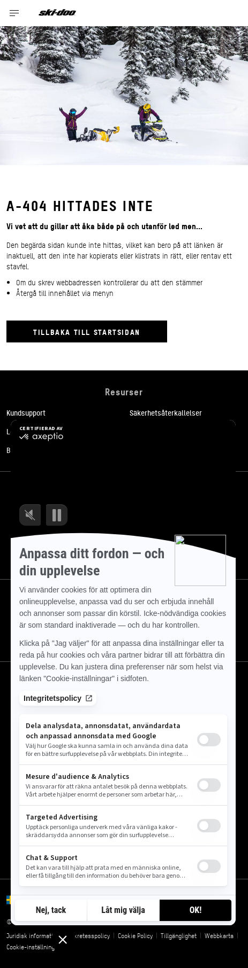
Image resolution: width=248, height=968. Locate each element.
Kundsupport (26, 412)
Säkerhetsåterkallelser (166, 412)
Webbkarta (219, 935)
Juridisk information (32, 935)
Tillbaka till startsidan (86, 331)
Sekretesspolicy (88, 935)
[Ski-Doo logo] (57, 13)
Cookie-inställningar (33, 946)
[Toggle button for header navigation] (14, 13)
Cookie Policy (135, 935)
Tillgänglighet (179, 935)
